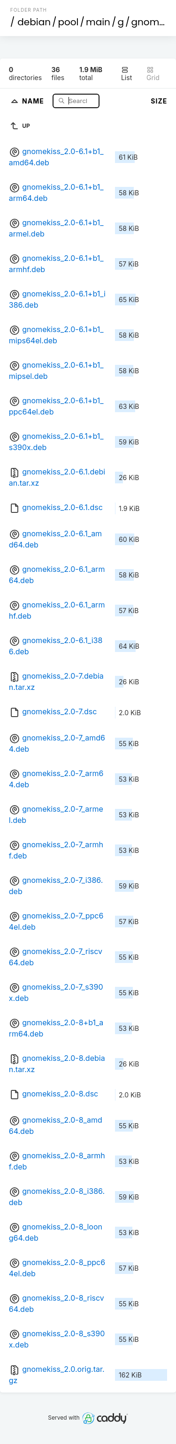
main (98, 22)
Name (34, 100)
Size (159, 101)
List (126, 73)
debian (34, 22)
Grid (153, 73)
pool (68, 22)
